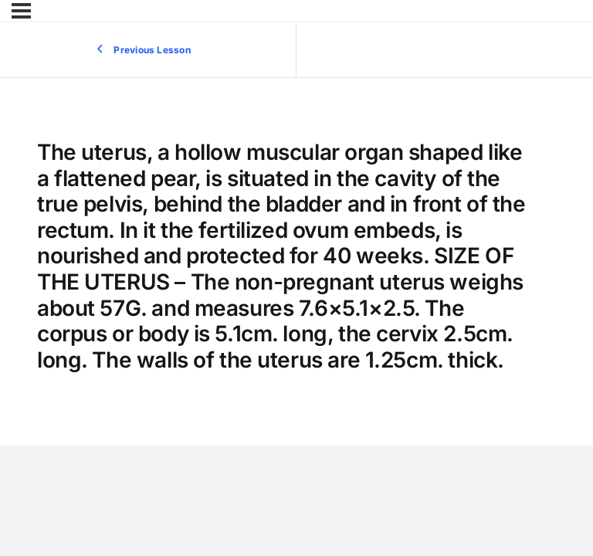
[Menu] (21, 11)
